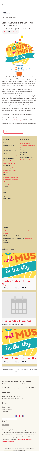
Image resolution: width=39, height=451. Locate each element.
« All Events (6, 13)
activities (5, 168)
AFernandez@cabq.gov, (16, 120)
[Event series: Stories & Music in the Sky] (25, 287)
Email (4, 421)
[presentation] (19, 265)
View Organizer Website (26, 160)
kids (4, 172)
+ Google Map (28, 238)
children (11, 170)
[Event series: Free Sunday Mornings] (24, 324)
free (14, 170)
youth (7, 172)
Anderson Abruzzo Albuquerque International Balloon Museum (27, 146)
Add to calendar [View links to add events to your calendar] (13, 131)
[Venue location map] (20, 213)
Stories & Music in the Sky (10, 156)
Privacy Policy (23, 450)
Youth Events (11, 163)
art (9, 168)
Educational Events (8, 161)
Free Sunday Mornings (16, 321)
